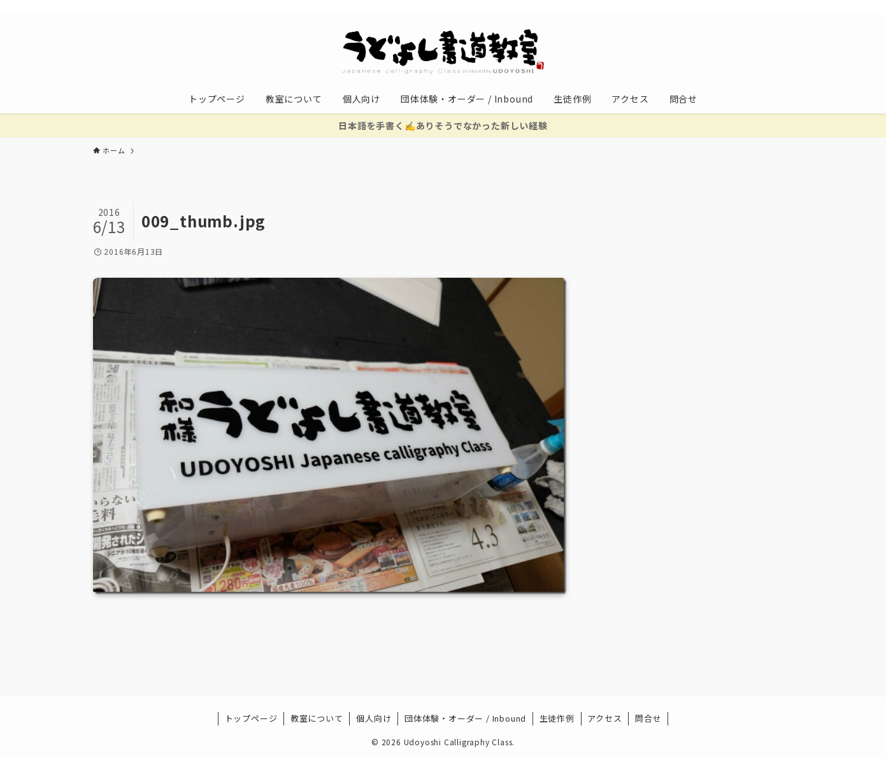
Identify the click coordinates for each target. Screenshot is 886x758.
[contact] (769, 7)
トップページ (251, 718)
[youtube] (735, 7)
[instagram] (719, 7)
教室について (316, 718)
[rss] (752, 7)
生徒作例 (557, 718)
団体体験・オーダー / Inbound (465, 718)
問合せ (648, 718)
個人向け (373, 718)
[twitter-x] (702, 7)
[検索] (785, 7)
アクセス (604, 718)
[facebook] (686, 7)
